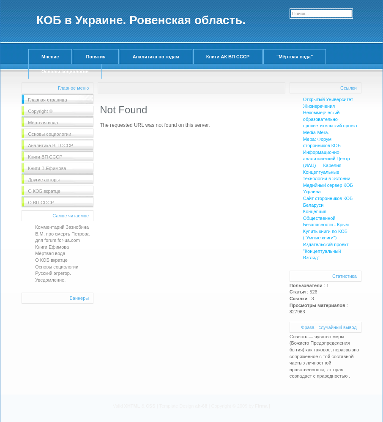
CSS (151, 405)
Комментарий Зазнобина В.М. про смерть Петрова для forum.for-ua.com (62, 234)
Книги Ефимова (52, 246)
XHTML (132, 405)
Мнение (50, 56)
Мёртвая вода (50, 253)
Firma (261, 405)
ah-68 (201, 405)
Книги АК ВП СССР (227, 56)
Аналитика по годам (156, 56)
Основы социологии (65, 71)
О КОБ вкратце (51, 260)
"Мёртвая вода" (294, 56)
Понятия (95, 56)
